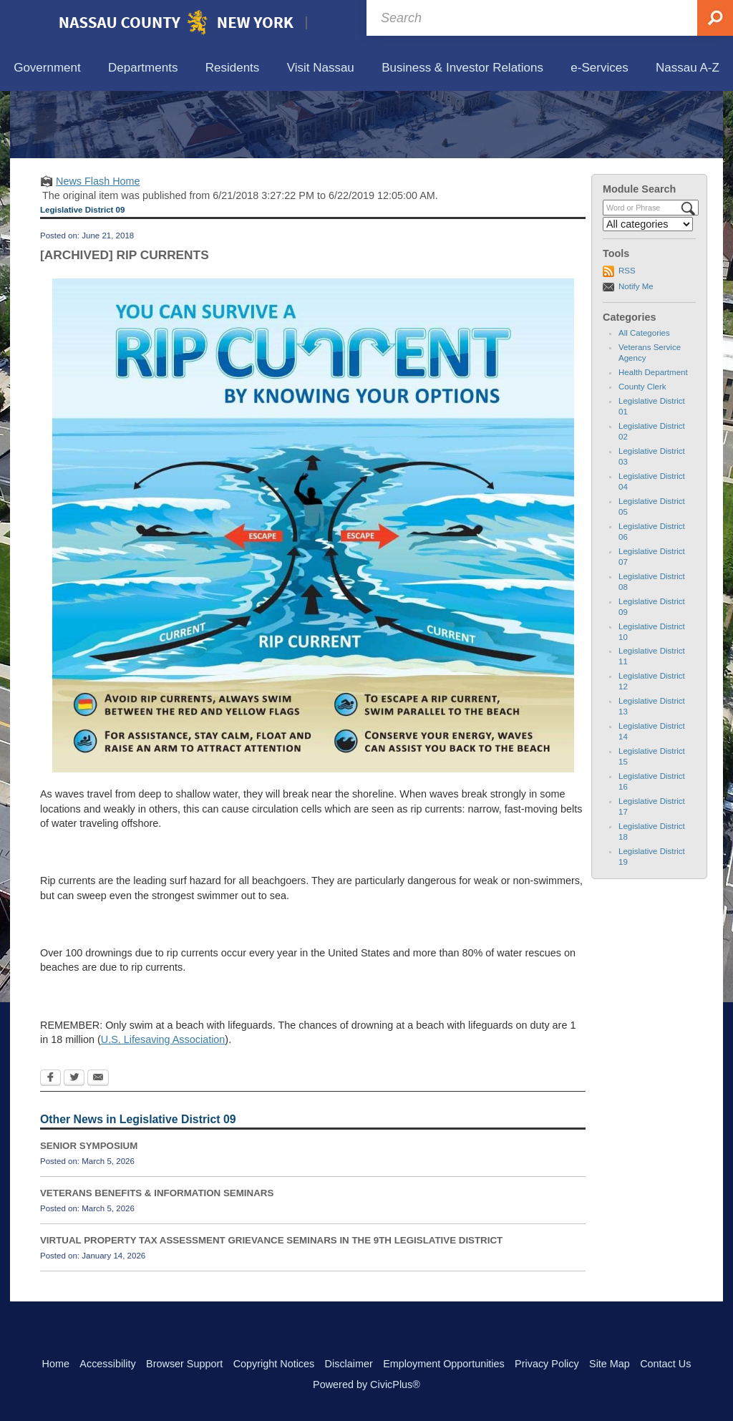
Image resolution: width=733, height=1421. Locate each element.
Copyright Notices (274, 1363)
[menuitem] (47, 68)
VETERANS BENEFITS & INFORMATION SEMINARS (156, 1259)
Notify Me (636, 352)
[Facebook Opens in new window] (50, 1145)
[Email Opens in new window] (98, 1145)
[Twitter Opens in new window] (74, 1145)
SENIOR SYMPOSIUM (88, 1212)
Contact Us (665, 1363)
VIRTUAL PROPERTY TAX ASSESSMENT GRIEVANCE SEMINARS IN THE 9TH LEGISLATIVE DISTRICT (271, 1306)
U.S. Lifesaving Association (163, 1106)
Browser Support (184, 1363)
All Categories (644, 399)
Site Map (609, 1363)
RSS (627, 337)
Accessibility (107, 1363)
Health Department (653, 439)
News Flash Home (98, 247)
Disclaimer (349, 1363)
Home (55, 1363)
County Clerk (642, 453)
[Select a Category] (648, 290)
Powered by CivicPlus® (366, 1384)
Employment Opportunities (444, 1363)
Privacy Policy (547, 1363)
